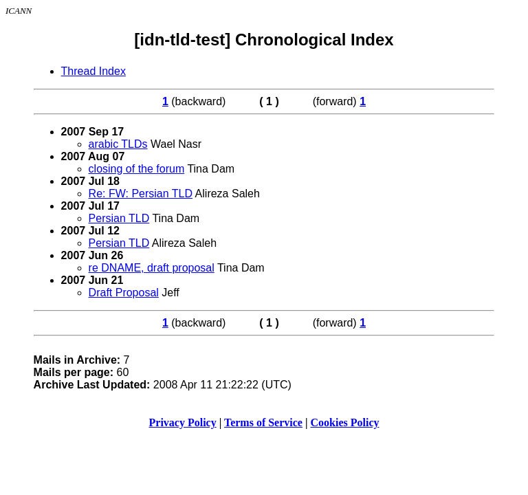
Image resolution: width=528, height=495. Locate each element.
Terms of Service (263, 422)
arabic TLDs (118, 144)
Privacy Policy (183, 422)
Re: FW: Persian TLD (140, 193)
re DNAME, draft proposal (151, 268)
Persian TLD (119, 218)
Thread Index (93, 71)
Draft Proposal (124, 292)
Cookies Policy (345, 422)
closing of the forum (137, 169)
